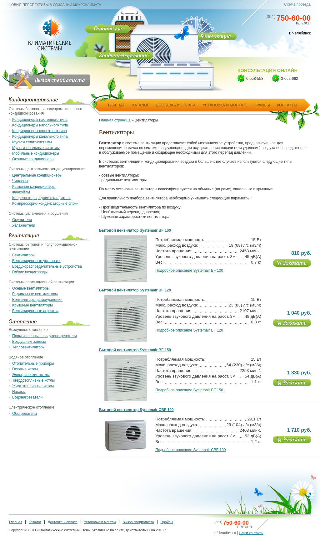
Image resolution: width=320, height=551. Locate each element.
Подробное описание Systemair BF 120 (189, 330)
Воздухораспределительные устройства (47, 266)
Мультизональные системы (36, 148)
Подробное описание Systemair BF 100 (189, 270)
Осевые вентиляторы (31, 288)
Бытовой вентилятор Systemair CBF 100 (136, 410)
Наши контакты (251, 533)
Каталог (35, 522)
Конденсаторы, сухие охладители (41, 198)
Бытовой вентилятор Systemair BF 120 (135, 290)
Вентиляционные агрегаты (35, 311)
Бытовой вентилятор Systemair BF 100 (135, 230)
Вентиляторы (23, 255)
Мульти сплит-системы (32, 142)
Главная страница (115, 120)
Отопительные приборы (33, 363)
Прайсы (167, 522)
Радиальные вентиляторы (35, 294)
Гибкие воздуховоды (30, 272)
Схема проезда (297, 4)
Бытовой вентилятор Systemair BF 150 (135, 350)
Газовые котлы (25, 369)
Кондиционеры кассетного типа (39, 131)
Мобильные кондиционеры (35, 153)
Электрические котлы (31, 375)
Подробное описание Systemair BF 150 (189, 390)
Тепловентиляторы (28, 347)
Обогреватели (24, 413)
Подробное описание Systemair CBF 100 (190, 450)
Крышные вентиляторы (32, 305)
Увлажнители (23, 225)
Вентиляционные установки (36, 261)
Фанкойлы (21, 192)
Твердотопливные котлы (33, 380)
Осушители (22, 220)
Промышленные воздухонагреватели (44, 336)
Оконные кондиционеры (33, 159)
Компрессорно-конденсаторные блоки (45, 203)
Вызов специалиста (138, 522)
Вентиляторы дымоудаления (37, 299)
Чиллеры (20, 181)
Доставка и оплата (63, 522)
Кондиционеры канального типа (40, 136)
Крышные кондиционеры (33, 186)
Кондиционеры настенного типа (40, 119)
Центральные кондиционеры (37, 175)
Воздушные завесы (29, 341)
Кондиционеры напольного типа (40, 125)
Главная (15, 522)
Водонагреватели (27, 397)
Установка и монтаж (100, 522)
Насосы (19, 391)
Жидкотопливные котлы (33, 386)
